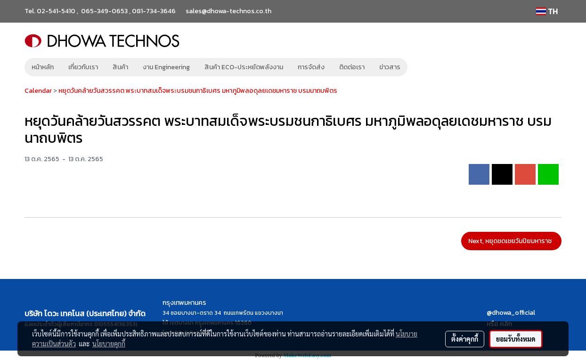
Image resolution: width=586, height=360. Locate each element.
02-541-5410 (56, 11)
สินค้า (120, 67)
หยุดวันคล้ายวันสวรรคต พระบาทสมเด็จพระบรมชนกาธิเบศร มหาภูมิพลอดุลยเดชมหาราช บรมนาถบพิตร (197, 91)
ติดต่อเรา (352, 67)
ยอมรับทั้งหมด (516, 339)
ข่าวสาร (389, 67)
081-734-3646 (154, 11)
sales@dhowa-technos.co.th (228, 11)
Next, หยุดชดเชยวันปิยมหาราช (511, 241)
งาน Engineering (166, 67)
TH (547, 11)
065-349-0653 (104, 11)
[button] (421, 67)
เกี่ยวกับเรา (83, 67)
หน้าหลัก (43, 67)
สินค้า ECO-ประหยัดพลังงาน (243, 67)
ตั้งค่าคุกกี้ (464, 339)
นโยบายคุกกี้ (108, 343)
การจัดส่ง (311, 67)
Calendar (38, 91)
